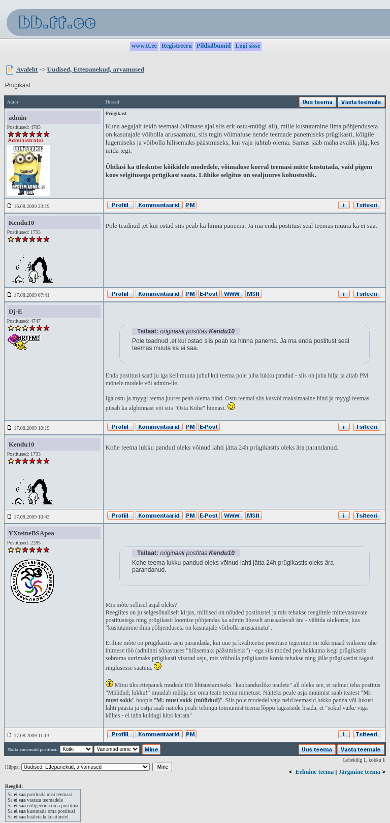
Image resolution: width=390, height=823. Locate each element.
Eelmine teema (315, 771)
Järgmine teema (359, 771)
